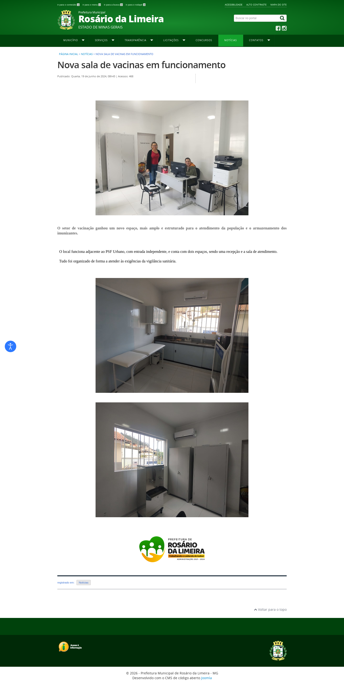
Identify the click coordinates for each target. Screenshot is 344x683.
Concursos (204, 40)
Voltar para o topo (270, 609)
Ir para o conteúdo (68, 4)
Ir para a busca (113, 4)
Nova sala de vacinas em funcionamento (141, 65)
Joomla (206, 678)
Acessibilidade (233, 4)
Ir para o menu (92, 4)
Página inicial (68, 54)
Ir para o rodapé (135, 4)
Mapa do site (278, 4)
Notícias (230, 40)
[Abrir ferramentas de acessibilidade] (10, 346)
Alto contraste (256, 4)
